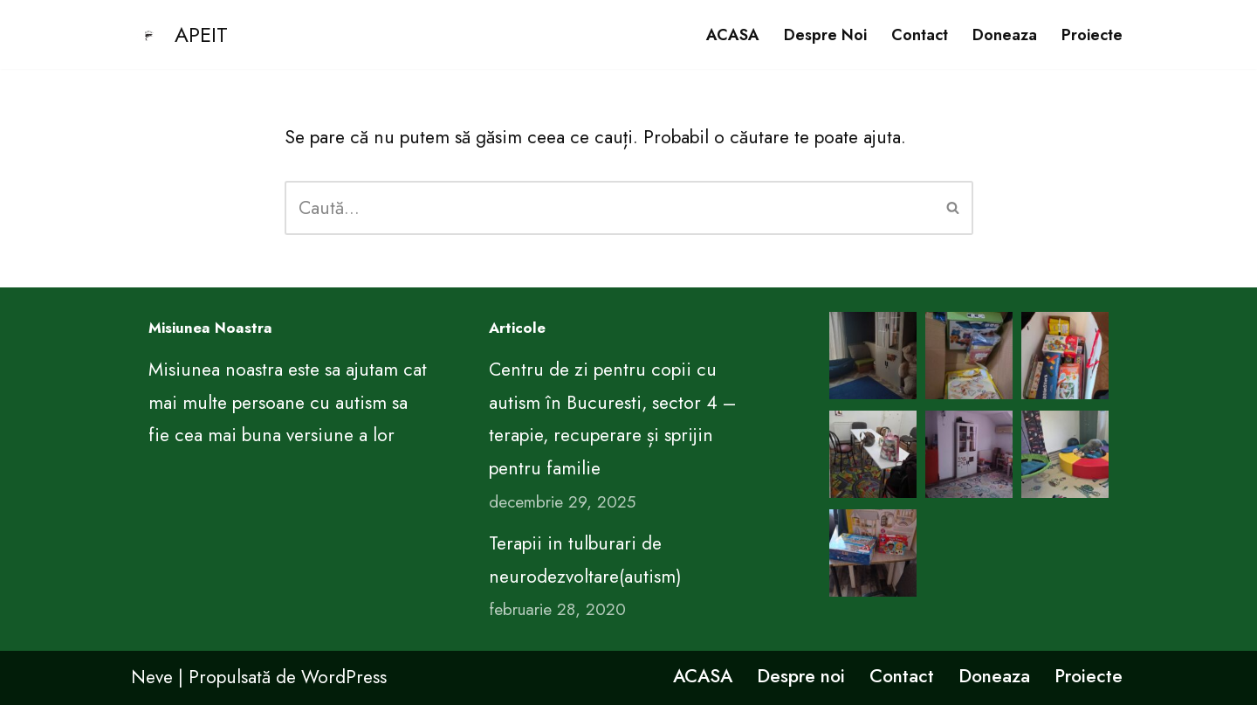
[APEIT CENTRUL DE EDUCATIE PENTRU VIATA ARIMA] (179, 34)
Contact (919, 35)
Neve (152, 677)
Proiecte (1092, 35)
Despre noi (825, 35)
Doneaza (1004, 35)
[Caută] (609, 208)
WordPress (344, 677)
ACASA (732, 35)
